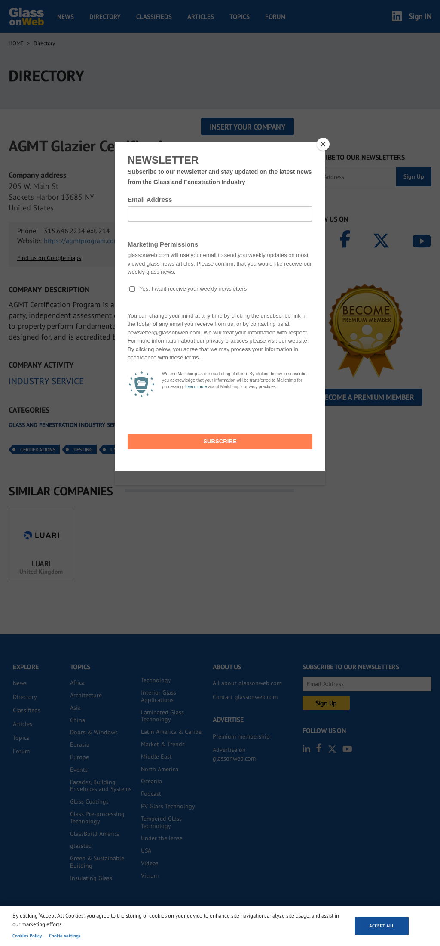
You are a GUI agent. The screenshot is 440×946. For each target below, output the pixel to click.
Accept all (381, 926)
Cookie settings (65, 936)
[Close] (323, 144)
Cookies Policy (27, 936)
